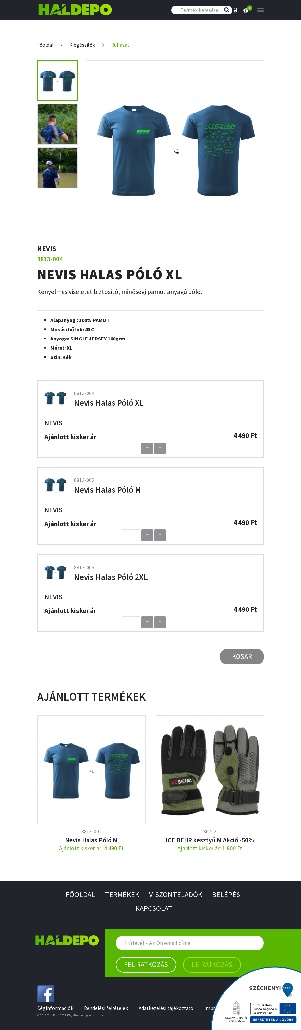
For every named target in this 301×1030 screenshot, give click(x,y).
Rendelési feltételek (106, 1008)
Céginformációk (55, 1008)
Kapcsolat (154, 908)
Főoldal (45, 45)
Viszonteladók (175, 894)
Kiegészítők (82, 45)
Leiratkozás (212, 964)
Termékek (122, 894)
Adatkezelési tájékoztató (166, 1008)
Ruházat (120, 45)
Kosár (242, 656)
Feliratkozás (146, 964)
